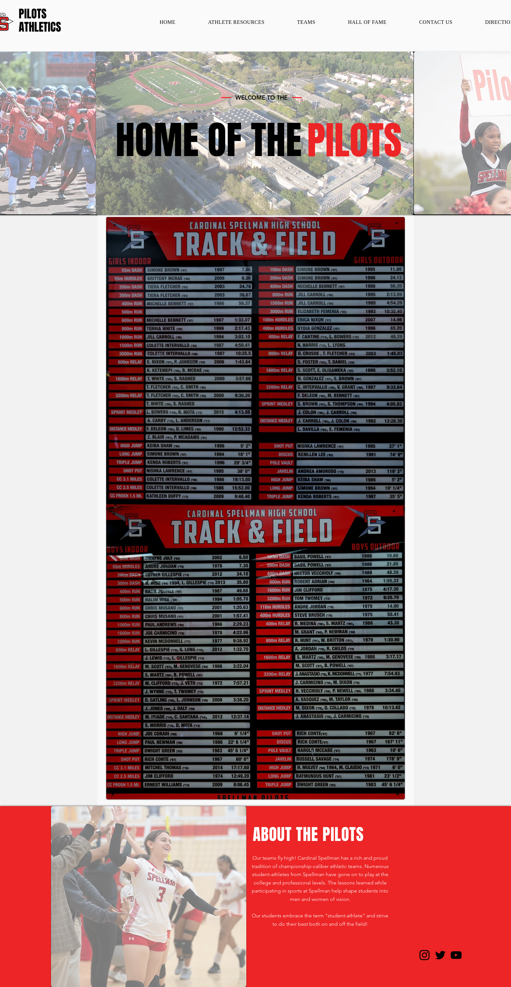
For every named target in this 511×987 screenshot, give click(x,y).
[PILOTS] (41, 14)
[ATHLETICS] (40, 27)
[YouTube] (456, 955)
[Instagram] (424, 955)
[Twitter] (440, 955)
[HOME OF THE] (208, 140)
